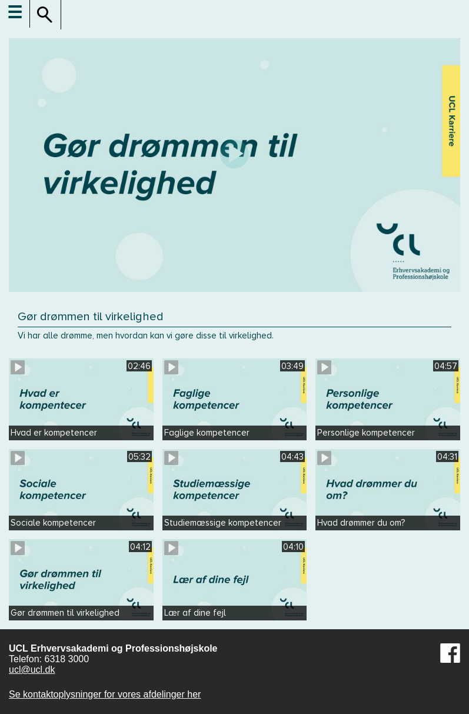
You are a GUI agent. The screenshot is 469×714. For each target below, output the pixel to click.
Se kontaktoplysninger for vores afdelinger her (105, 694)
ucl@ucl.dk (32, 670)
